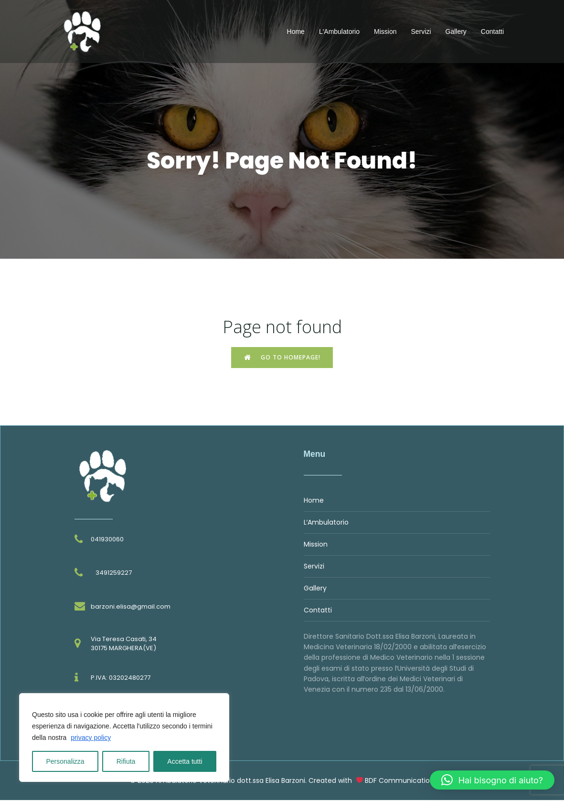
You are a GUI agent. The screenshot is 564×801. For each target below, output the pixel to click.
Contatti (492, 32)
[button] (492, 780)
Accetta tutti (184, 761)
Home (296, 32)
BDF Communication (399, 781)
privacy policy (91, 737)
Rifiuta (126, 761)
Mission (385, 32)
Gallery (456, 32)
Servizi (421, 32)
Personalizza (65, 761)
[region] (124, 737)
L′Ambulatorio (339, 32)
